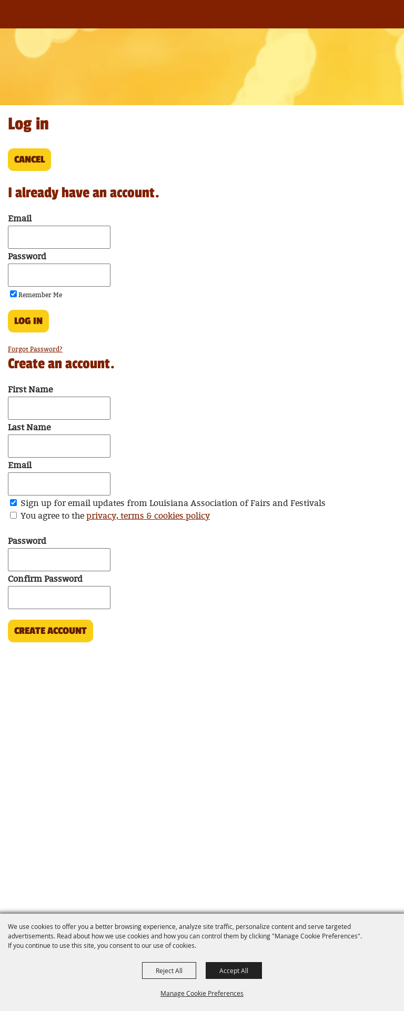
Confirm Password (45, 579)
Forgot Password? (35, 349)
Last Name (29, 427)
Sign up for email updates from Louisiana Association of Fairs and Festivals (173, 503)
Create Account (50, 630)
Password (27, 256)
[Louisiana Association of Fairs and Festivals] (25, 19)
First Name (30, 390)
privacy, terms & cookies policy (148, 516)
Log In (28, 321)
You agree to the (115, 516)
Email (20, 219)
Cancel (29, 159)
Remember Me (40, 295)
